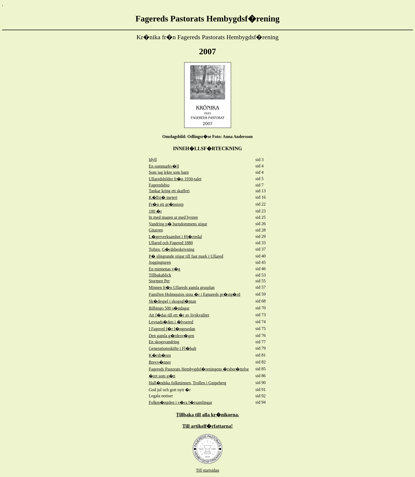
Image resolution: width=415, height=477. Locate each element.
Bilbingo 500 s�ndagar (169, 308)
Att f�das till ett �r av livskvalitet (179, 315)
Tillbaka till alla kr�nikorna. (207, 414)
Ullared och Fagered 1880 (171, 242)
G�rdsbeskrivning (178, 249)
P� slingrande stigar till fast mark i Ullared (186, 256)
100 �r (155, 211)
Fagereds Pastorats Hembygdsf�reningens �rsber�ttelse (199, 369)
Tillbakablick (160, 275)
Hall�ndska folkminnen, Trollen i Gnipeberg (187, 383)
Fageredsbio (159, 185)
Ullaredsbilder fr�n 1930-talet (175, 179)
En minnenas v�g (164, 269)
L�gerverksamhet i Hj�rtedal (175, 236)
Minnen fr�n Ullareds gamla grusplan (182, 287)
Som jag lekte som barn (169, 172)
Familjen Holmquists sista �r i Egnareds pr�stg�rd (194, 294)
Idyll (153, 159)
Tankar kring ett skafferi (169, 191)
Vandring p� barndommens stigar (178, 224)
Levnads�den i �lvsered (171, 322)
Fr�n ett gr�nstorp (166, 204)
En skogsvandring (164, 342)
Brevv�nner (160, 362)
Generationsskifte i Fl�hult (172, 348)
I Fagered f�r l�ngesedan (172, 329)
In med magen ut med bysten (173, 217)
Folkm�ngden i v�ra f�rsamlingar (180, 402)
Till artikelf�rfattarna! (207, 426)
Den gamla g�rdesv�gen (171, 335)
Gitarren (156, 230)
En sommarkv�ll (164, 166)
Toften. (155, 249)
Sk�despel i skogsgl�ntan (172, 301)
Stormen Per (159, 281)
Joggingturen (160, 262)
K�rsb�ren (160, 355)
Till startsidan (207, 470)
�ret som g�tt (162, 376)
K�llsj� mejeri (163, 197)
